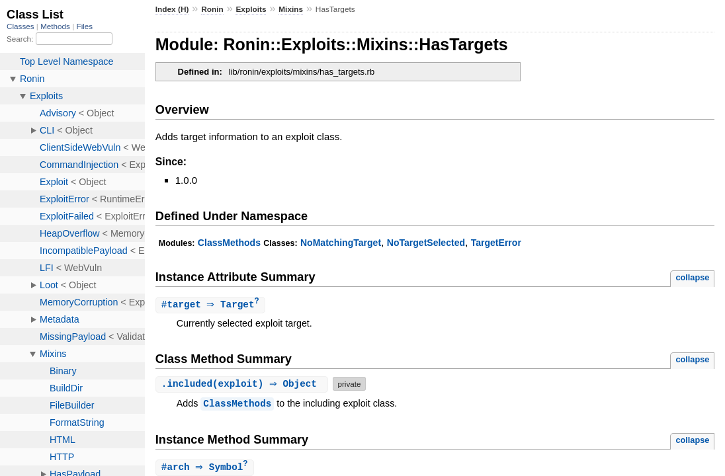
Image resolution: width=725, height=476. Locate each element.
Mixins (290, 9)
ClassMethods (229, 242)
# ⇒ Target (212, 305)
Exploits (250, 9)
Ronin (212, 9)
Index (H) (172, 9)
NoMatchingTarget (340, 242)
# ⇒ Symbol (206, 468)
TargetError (496, 242)
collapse (692, 277)
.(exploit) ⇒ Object (243, 384)
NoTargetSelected (426, 242)
